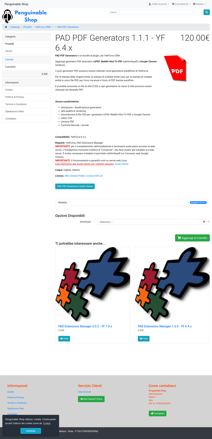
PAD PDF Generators (68, 27)
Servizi (8, 51)
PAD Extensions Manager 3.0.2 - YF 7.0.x (85, 326)
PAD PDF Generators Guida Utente (75, 186)
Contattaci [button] (158, 413)
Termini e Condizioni (16, 104)
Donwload (85, 221)
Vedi (64, 338)
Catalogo (15, 27)
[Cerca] (156, 12)
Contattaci (10, 118)
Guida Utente (121, 164)
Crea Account (84, 392)
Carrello (9, 59)
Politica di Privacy (14, 97)
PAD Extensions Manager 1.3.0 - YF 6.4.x (165, 326)
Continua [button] (30, 431)
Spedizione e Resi (14, 111)
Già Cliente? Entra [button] (91, 399)
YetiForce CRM (43, 27)
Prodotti (27, 27)
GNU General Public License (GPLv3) (84, 175)
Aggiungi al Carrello (192, 238)
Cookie (9, 89)
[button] (158, 4)
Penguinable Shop (16, 4)
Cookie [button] (46, 423)
